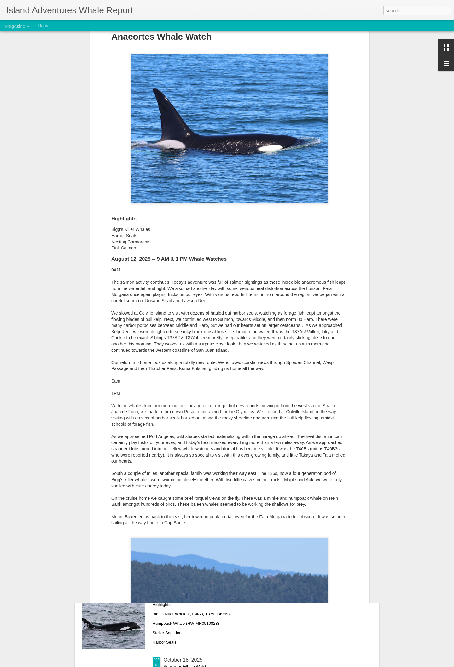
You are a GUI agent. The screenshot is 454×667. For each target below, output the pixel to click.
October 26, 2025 (183, 588)
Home (43, 25)
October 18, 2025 (183, 660)
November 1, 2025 (184, 517)
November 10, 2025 (186, 445)
